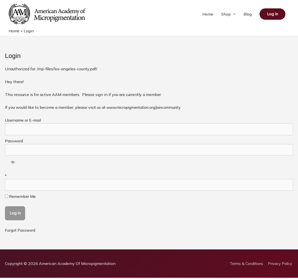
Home (207, 14)
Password (14, 141)
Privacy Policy (280, 264)
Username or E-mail (23, 120)
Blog (248, 14)
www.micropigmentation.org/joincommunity (146, 107)
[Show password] (13, 164)
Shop (226, 14)
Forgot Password (20, 231)
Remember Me (20, 197)
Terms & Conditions (245, 264)
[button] (272, 14)
